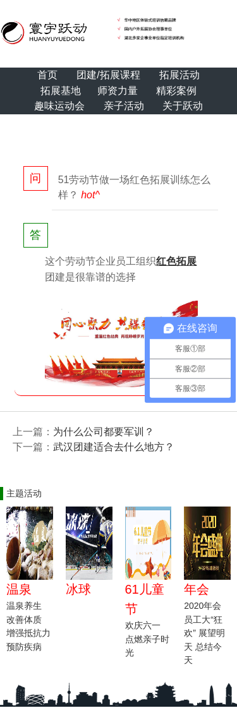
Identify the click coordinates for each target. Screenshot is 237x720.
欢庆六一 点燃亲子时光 (147, 638)
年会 (196, 589)
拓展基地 (60, 90)
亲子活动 (124, 105)
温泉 (19, 589)
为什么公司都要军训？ (103, 431)
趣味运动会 (59, 105)
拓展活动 (179, 74)
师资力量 (117, 90)
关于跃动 (182, 105)
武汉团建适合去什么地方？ (113, 446)
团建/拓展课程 (108, 74)
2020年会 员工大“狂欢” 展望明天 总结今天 (204, 633)
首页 (47, 74)
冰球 (78, 589)
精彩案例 (176, 90)
